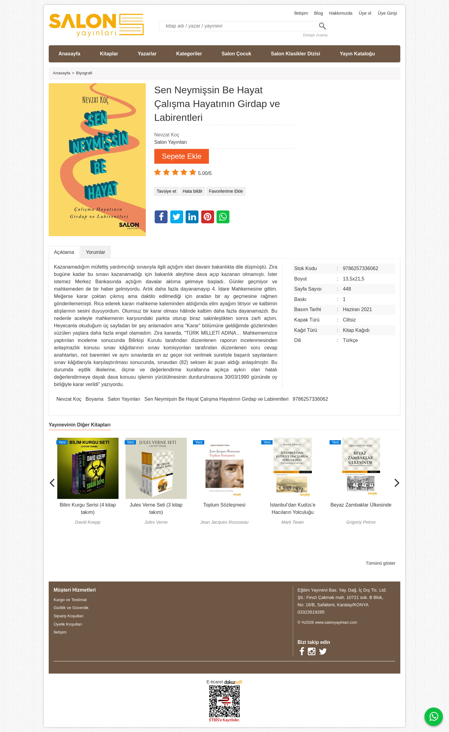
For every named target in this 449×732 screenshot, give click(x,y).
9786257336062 (310, 399)
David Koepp (87, 522)
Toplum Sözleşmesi (224, 504)
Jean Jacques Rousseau (224, 522)
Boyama (94, 399)
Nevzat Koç (68, 399)
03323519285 (311, 612)
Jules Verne (156, 522)
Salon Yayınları (124, 399)
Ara (322, 26)
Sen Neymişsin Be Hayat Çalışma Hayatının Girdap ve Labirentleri (217, 399)
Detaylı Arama (315, 35)
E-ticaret (214, 681)
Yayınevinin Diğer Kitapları (80, 424)
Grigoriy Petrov (361, 522)
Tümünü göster (380, 563)
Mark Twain (292, 522)
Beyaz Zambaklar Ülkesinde (360, 504)
